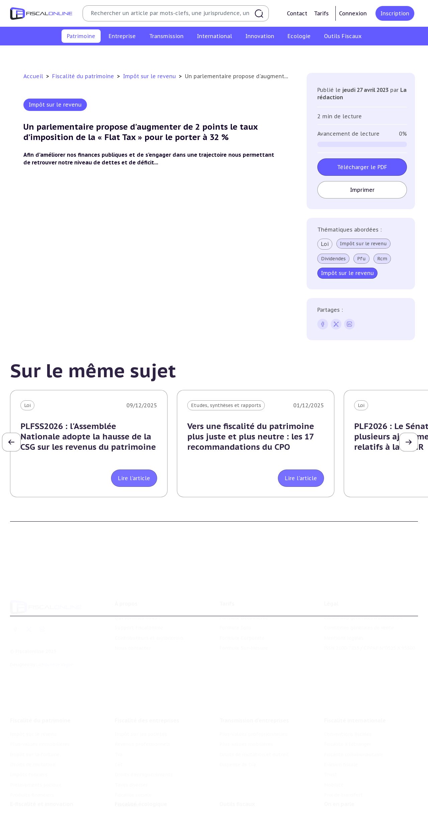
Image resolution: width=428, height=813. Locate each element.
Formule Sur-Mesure (243, 616)
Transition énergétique (141, 803)
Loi (325, 244)
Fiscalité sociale (133, 751)
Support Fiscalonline (139, 595)
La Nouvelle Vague (54, 632)
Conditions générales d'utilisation (363, 585)
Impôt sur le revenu (46, 55)
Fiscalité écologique (141, 769)
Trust (330, 730)
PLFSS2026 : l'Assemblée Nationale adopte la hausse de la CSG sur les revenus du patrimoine (88, 436)
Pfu (361, 259)
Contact (297, 13)
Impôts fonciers (275, 55)
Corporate (126, 761)
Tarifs (321, 13)
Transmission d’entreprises (254, 676)
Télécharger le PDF (362, 167)
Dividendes (333, 259)
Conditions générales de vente (359, 595)
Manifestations (341, 803)
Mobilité (333, 740)
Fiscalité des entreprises (147, 676)
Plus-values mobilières (246, 700)
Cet (119, 720)
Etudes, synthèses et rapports (226, 405)
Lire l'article (134, 478)
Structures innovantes (36, 793)
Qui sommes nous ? (138, 585)
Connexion (353, 13)
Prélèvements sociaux (327, 55)
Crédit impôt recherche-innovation (50, 783)
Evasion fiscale (341, 720)
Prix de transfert (343, 751)
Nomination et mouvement (356, 783)
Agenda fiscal (234, 793)
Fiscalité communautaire (353, 710)
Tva (118, 710)
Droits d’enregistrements (144, 730)
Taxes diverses (131, 740)
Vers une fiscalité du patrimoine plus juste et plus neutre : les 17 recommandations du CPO (250, 436)
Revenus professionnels (142, 700)
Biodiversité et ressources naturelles (157, 793)
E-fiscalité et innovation (41, 769)
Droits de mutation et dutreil (254, 710)
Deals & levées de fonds (352, 793)
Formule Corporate (241, 605)
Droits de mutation (225, 55)
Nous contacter (133, 616)
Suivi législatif (236, 803)
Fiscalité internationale (355, 676)
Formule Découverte (243, 585)
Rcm (382, 259)
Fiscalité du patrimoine (84, 76)
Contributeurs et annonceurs (149, 605)
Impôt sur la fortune (170, 55)
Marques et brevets (32, 803)
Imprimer (362, 189)
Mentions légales (343, 605)
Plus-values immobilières (107, 55)
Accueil (33, 76)
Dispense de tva (237, 720)
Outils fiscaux (237, 769)
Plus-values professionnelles (253, 690)
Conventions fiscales (347, 690)
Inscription (395, 13)
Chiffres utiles (236, 783)
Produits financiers (383, 55)
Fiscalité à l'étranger (347, 700)
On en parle (339, 769)
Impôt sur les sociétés (141, 690)
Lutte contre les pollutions (147, 783)
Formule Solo (235, 595)
